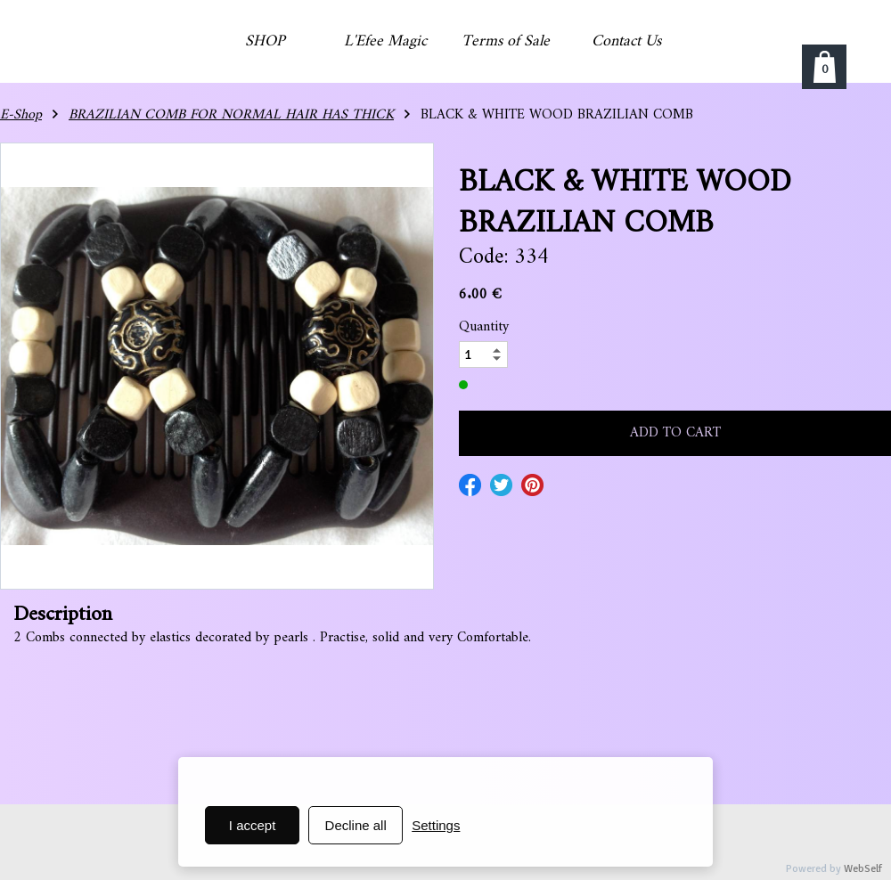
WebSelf (863, 869)
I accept (252, 825)
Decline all (356, 825)
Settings (436, 825)
